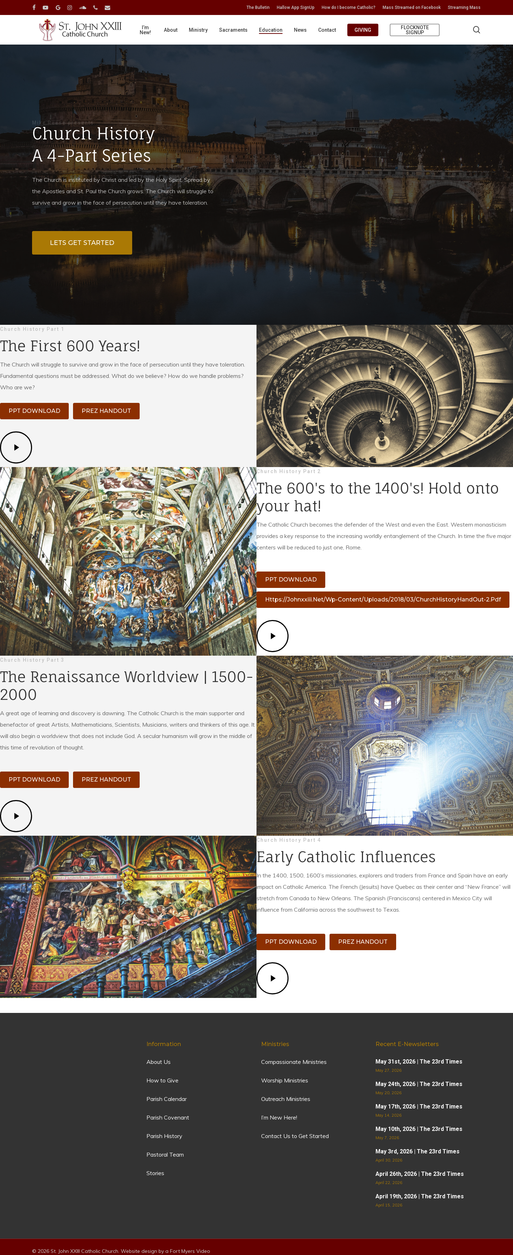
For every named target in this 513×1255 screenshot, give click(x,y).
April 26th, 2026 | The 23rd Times (419, 1174)
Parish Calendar (166, 1098)
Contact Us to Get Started (295, 1135)
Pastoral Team (165, 1154)
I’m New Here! (279, 1117)
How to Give (162, 1080)
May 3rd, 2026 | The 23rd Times (417, 1151)
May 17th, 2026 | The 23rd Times (418, 1106)
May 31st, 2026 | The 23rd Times (418, 1061)
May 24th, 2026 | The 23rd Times (418, 1084)
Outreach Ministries (285, 1098)
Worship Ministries (284, 1080)
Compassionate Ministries (294, 1061)
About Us (158, 1061)
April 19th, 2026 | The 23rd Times (419, 1196)
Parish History (164, 1135)
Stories (155, 1173)
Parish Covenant (167, 1117)
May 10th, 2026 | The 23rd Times (418, 1129)
